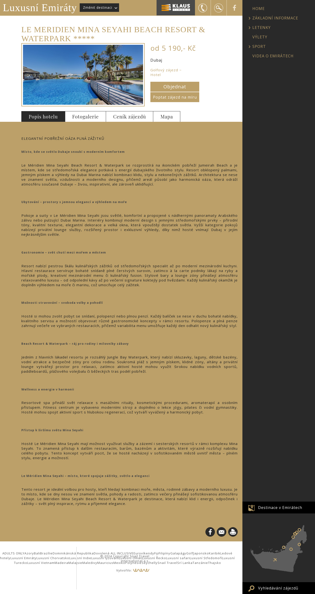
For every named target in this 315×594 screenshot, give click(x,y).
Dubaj (293, 537)
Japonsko (201, 553)
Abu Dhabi (283, 547)
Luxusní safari (178, 558)
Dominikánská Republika (73, 553)
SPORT (259, 46)
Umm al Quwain (296, 532)
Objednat (174, 86)
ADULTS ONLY (13, 553)
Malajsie (75, 563)
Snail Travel (167, 563)
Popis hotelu (43, 116)
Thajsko (214, 563)
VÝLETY (259, 37)
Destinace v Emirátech (280, 507)
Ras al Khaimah (299, 529)
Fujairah (299, 544)
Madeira (61, 563)
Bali (37, 553)
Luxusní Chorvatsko (53, 558)
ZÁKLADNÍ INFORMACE (275, 18)
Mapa (166, 116)
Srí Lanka (185, 563)
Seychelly (150, 563)
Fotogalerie (85, 116)
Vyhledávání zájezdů (278, 588)
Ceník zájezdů (129, 116)
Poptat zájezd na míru (175, 97)
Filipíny (164, 553)
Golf (189, 553)
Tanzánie (200, 563)
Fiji (156, 553)
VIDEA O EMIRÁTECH (273, 56)
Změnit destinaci (97, 7)
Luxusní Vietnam (41, 563)
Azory (29, 553)
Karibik (214, 553)
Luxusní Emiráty (40, 8)
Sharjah (294, 533)
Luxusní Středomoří (206, 558)
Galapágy (178, 553)
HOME (258, 8)
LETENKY (261, 27)
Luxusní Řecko (154, 558)
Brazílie (46, 553)
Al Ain (291, 549)
